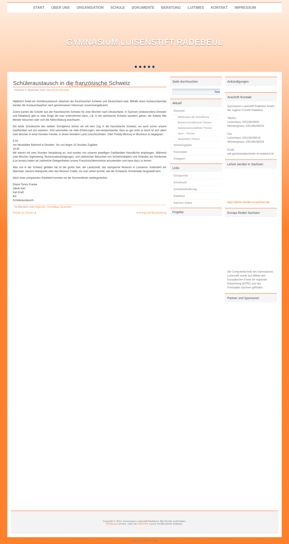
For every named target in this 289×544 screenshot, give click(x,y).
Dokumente (143, 7)
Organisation (90, 7)
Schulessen (180, 182)
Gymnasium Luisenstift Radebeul (144, 42)
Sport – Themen (186, 133)
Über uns (60, 7)
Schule (117, 7)
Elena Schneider (60, 90)
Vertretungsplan (182, 145)
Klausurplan (180, 151)
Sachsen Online (182, 202)
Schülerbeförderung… (186, 189)
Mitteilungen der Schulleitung (193, 117)
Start (39, 7)
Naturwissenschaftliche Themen (195, 128)
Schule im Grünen (23, 212)
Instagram (179, 158)
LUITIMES (196, 7)
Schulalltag (53, 207)
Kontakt (219, 7)
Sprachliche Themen (189, 139)
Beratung (171, 7)
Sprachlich (65, 207)
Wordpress (112, 523)
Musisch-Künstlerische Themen (194, 122)
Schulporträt (180, 175)
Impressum (245, 7)
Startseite (179, 110)
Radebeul (179, 196)
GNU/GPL (143, 523)
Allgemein (40, 207)
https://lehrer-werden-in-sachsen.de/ (248, 202)
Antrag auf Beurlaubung (152, 212)
